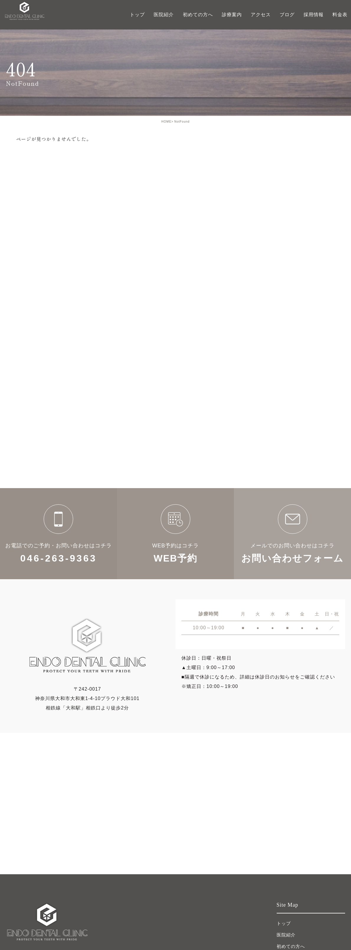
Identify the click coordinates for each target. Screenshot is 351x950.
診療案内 (232, 14)
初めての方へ (198, 14)
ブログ (287, 14)
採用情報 (314, 14)
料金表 (339, 14)
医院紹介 (286, 935)
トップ (137, 14)
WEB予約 (175, 533)
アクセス (261, 14)
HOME (166, 121)
